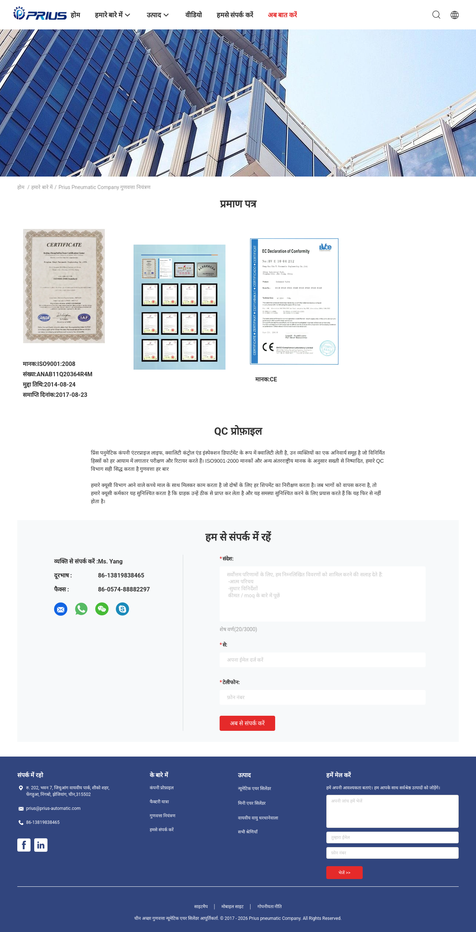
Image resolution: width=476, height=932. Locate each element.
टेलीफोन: (231, 682)
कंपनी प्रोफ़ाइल (162, 787)
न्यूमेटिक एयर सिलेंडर (254, 788)
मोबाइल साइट (232, 906)
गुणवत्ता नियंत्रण (162, 815)
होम (20, 187)
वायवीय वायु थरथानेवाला (258, 818)
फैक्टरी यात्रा (159, 801)
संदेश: (228, 559)
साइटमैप (201, 906)
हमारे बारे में (42, 187)
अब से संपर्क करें (247, 723)
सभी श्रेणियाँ (247, 832)
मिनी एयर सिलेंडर (252, 803)
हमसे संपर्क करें (162, 829)
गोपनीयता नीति (269, 906)
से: (225, 645)
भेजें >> (344, 872)
